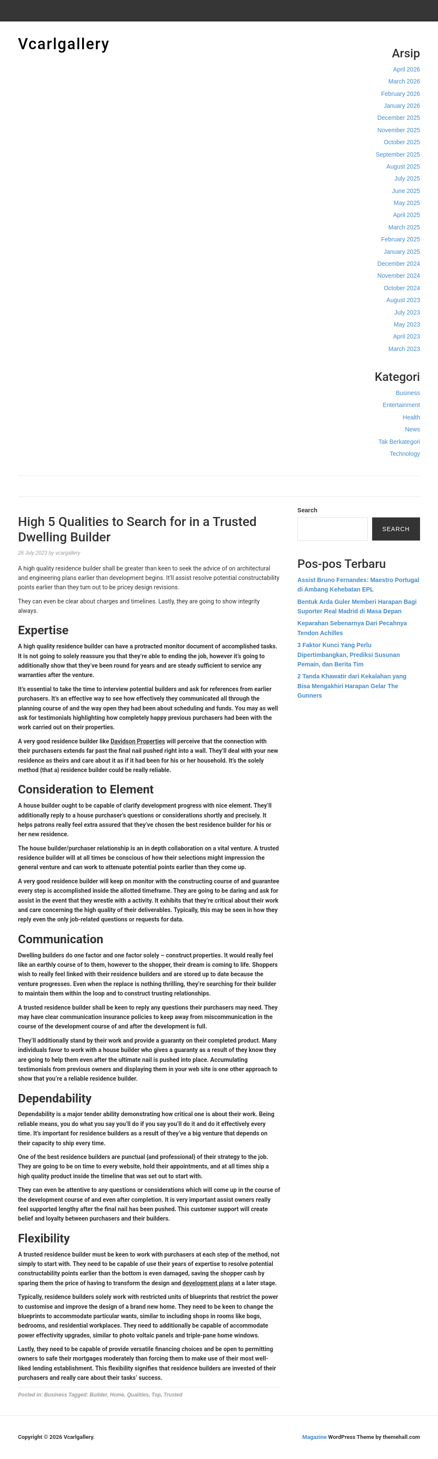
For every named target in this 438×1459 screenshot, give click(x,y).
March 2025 (404, 227)
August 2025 (403, 166)
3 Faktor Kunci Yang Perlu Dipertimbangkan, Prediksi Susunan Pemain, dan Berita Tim (348, 655)
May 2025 (407, 202)
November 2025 (398, 130)
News (412, 429)
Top (156, 1395)
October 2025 (402, 142)
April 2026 (406, 69)
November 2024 (398, 275)
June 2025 (406, 190)
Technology (405, 453)
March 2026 (404, 81)
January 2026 (402, 105)
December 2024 (398, 263)
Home (117, 1395)
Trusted (173, 1395)
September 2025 (398, 154)
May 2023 (407, 324)
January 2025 (402, 251)
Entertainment (401, 404)
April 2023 (406, 336)
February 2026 (400, 93)
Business (408, 392)
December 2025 (398, 117)
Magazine (314, 1437)
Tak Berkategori (399, 441)
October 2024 (402, 288)
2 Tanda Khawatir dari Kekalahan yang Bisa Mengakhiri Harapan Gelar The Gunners (351, 686)
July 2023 (407, 312)
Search (307, 510)
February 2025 (400, 239)
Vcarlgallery (64, 44)
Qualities (138, 1395)
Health (411, 417)
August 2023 (403, 300)
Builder (98, 1395)
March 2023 (404, 348)
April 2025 (406, 214)
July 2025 (407, 178)
